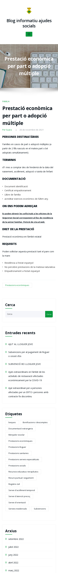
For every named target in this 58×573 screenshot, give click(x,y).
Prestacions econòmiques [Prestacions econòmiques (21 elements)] (18, 391)
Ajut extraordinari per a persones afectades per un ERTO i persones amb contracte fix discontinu (27, 352)
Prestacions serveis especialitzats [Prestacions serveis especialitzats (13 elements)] (21, 402)
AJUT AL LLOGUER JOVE (18, 309)
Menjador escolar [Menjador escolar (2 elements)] (43, 386)
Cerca (10, 270)
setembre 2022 (15, 462)
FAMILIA (5, 99)
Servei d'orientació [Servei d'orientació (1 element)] (41, 428)
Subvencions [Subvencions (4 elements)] (35, 433)
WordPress (27, 566)
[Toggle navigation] (29, 32)
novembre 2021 (15, 498)
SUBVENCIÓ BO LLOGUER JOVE (21, 327)
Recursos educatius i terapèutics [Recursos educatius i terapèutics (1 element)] (21, 412)
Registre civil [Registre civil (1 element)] (41, 417)
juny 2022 (12, 477)
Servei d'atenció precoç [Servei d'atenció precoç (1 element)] (17, 428)
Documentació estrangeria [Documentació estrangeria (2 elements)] (19, 386)
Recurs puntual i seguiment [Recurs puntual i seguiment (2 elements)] (19, 417)
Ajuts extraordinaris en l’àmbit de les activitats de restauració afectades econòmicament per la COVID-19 (28, 338)
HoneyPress (46, 566)
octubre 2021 (14, 505)
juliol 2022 (12, 470)
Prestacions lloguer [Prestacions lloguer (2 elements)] (42, 391)
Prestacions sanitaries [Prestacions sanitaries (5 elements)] (16, 397)
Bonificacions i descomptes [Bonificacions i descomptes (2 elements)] (31, 381)
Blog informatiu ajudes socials (29, 22)
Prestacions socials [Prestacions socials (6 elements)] (15, 407)
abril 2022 (12, 484)
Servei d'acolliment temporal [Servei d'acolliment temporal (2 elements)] (20, 423)
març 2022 (13, 491)
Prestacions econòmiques (15, 253)
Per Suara (6, 117)
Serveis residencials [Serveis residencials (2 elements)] (16, 433)
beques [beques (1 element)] (11, 381)
